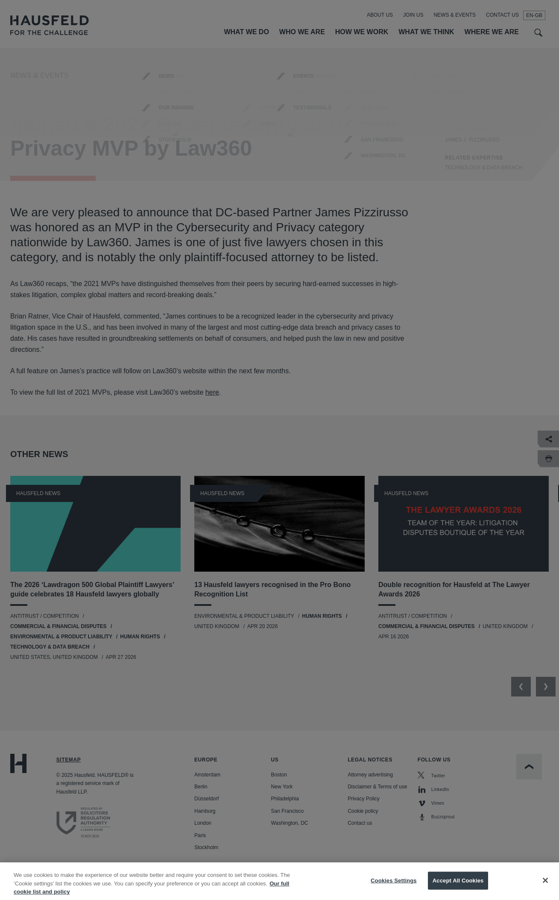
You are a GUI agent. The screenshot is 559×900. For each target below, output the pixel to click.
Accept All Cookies (458, 886)
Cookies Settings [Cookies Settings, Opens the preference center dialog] (394, 886)
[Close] (545, 886)
